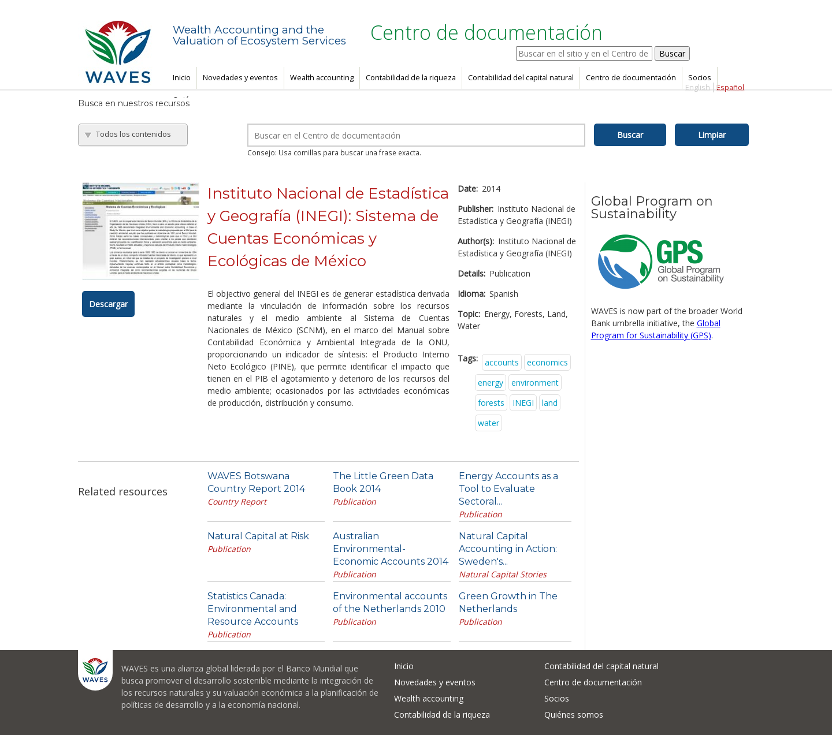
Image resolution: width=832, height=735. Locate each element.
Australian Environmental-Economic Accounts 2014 (390, 549)
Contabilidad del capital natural (521, 78)
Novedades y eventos (240, 78)
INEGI (523, 402)
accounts (502, 362)
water (488, 422)
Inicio (182, 78)
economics (547, 362)
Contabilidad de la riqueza (411, 78)
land (550, 402)
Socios (699, 78)
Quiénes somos (573, 714)
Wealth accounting (322, 78)
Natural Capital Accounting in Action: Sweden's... (508, 549)
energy (490, 382)
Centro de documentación (631, 78)
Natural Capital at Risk (258, 536)
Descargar (108, 304)
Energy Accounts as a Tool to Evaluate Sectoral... (508, 489)
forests (491, 402)
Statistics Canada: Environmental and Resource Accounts (252, 609)
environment (535, 382)
